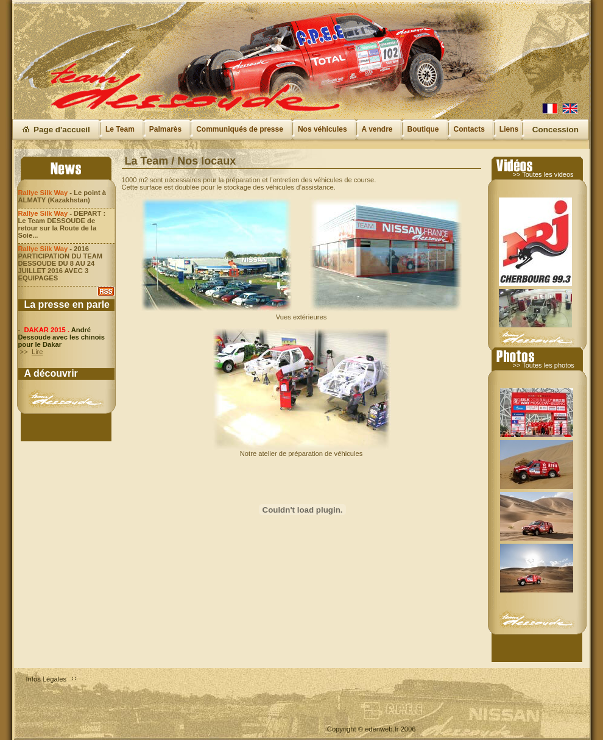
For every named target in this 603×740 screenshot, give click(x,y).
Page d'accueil (62, 129)
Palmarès (165, 129)
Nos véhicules (322, 129)
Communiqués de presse (239, 129)
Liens (508, 129)
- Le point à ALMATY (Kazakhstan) (62, 196)
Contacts (469, 129)
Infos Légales (46, 679)
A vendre (377, 129)
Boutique (423, 129)
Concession (555, 129)
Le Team (120, 129)
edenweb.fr (381, 729)
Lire (37, 351)
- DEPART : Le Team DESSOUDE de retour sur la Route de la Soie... (62, 224)
